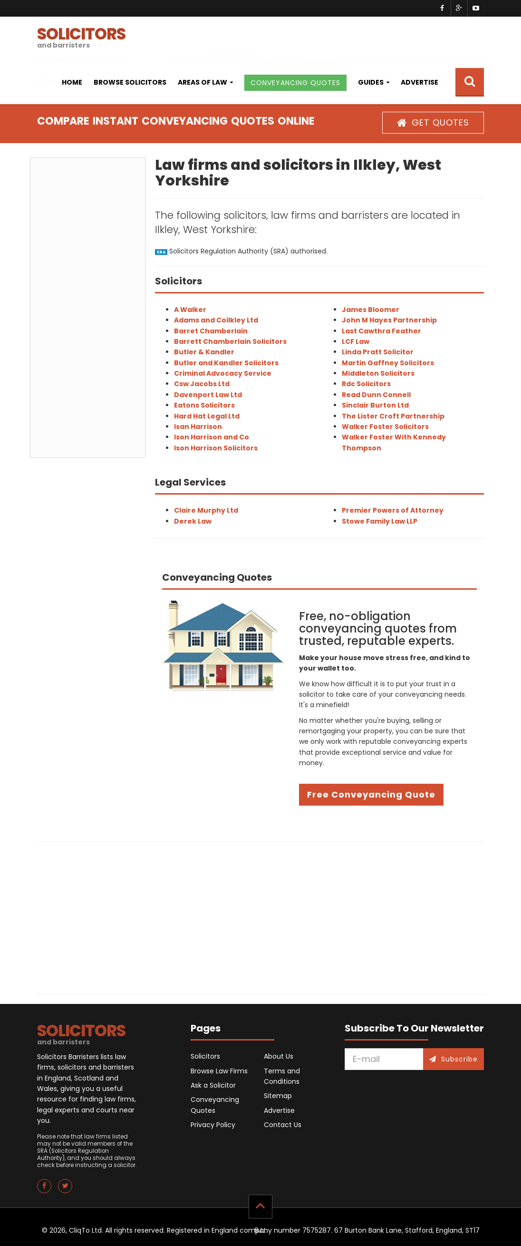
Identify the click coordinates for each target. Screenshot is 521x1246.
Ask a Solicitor (213, 1085)
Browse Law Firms (219, 1071)
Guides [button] (371, 82)
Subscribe (453, 1059)
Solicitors (205, 1056)
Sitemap (278, 1095)
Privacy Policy (213, 1124)
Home (72, 82)
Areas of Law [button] (202, 82)
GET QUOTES (433, 122)
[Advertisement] (88, 307)
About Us (278, 1056)
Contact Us (282, 1124)
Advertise (419, 82)
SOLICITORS (81, 36)
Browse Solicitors (130, 82)
